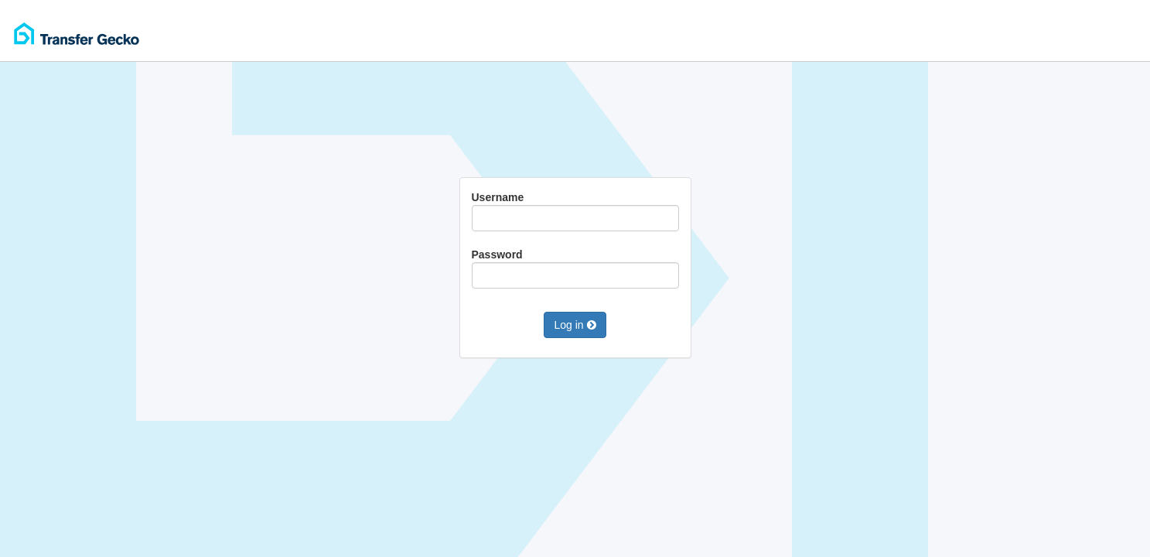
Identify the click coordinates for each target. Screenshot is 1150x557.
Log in (574, 325)
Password (575, 268)
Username (575, 211)
